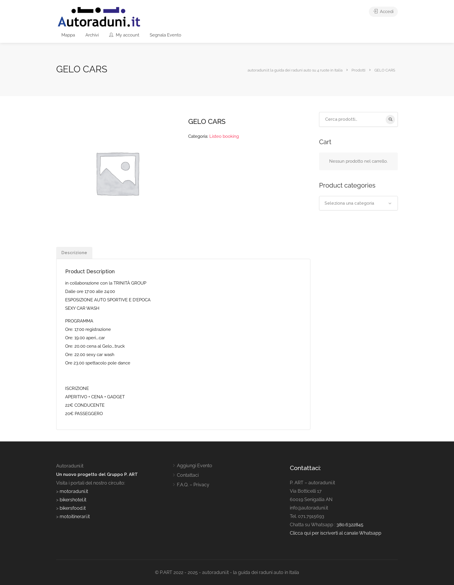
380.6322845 (349, 524)
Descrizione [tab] (74, 252)
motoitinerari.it (74, 516)
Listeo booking (224, 136)
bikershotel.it (73, 500)
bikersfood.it (73, 508)
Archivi (92, 35)
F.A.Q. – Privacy (193, 484)
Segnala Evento (165, 35)
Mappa (68, 35)
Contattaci (188, 475)
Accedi (383, 11)
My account (124, 35)
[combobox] (358, 203)
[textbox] (358, 203)
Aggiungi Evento (194, 465)
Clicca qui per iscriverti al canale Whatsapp (335, 533)
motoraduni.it (73, 491)
